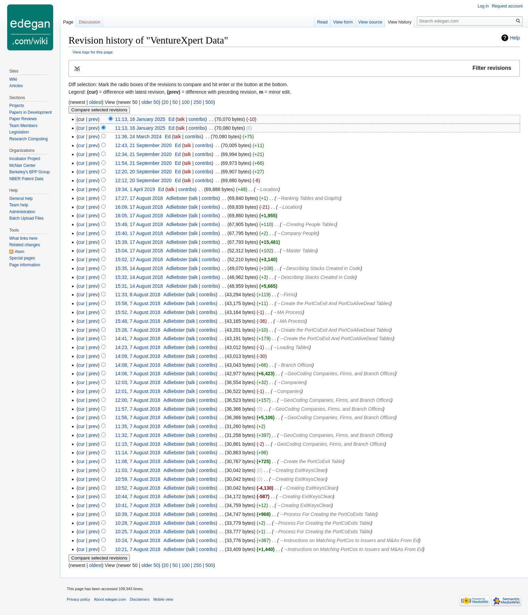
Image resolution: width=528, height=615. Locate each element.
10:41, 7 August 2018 (137, 505)
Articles (15, 85)
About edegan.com (110, 599)
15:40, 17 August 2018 (139, 233)
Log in (483, 6)
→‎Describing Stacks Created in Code (321, 268)
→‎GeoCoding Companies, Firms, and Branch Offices (339, 373)
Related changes (24, 244)
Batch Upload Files (26, 218)
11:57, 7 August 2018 (137, 409)
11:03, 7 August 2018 (137, 470)
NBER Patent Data (26, 178)
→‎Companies (290, 382)
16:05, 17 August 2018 (139, 215)
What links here (23, 238)
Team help (18, 205)
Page (68, 22)
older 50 (150, 102)
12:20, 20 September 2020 (143, 171)
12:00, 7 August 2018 (137, 400)
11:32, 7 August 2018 (137, 435)
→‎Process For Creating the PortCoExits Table (327, 514)
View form (343, 22)
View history (399, 22)
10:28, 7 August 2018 (137, 523)
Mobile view (163, 599)
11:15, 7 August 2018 (137, 444)
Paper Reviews (23, 118)
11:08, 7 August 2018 (137, 461)
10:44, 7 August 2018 (137, 496)
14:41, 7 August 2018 (137, 338)
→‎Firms (287, 294)
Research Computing (28, 139)
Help (515, 38)
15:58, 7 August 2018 (137, 303)
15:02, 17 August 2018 (139, 259)
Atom (19, 251)
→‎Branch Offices (294, 365)
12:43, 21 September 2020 (143, 145)
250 (197, 102)
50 (175, 102)
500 (209, 102)
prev (93, 119)
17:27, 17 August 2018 (139, 198)
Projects (16, 105)
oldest (95, 102)
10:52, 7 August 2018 (137, 488)
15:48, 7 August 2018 (137, 321)
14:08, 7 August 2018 (137, 365)
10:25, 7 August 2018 (137, 531)
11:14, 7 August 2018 (137, 452)
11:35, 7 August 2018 (137, 426)
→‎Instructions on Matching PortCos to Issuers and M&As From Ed (349, 540)
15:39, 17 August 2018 (139, 242)
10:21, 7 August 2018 (137, 549)
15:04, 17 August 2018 (139, 250)
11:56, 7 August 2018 (137, 417)
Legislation (19, 132)
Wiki (13, 79)
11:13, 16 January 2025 (140, 119)
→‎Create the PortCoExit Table (311, 461)
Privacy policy (78, 599)
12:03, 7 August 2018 (137, 382)
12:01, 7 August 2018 (137, 391)
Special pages (22, 258)
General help (21, 198)
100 (186, 102)
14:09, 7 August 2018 (137, 356)
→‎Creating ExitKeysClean (298, 470)
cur (81, 128)
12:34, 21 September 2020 (143, 154)
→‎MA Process (287, 312)
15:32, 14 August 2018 (139, 277)
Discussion (89, 22)
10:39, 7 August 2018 (137, 514)
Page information (24, 265)
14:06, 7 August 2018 (137, 373)
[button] (294, 68)
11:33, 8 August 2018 (137, 294)
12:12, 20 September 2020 (143, 180)
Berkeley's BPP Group (29, 172)
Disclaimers (140, 599)
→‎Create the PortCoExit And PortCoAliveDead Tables (333, 303)
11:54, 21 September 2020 (143, 163)
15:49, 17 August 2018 (139, 224)
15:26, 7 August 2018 (137, 330)
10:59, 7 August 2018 (137, 479)
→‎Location (266, 189)
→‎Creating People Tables (309, 224)
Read (322, 22)
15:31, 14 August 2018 (139, 286)
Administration (22, 211)
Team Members (23, 125)
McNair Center (22, 165)
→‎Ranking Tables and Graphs (308, 198)
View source (370, 22)
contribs (196, 119)
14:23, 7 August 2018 (137, 347)
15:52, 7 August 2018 (137, 312)
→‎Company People (296, 233)
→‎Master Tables (299, 250)
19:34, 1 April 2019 (135, 189)
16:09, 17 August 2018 (139, 207)
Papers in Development (30, 112)
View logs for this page (93, 52)
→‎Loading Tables (290, 347)
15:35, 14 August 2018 (139, 268)
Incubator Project (24, 158)
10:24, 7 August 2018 (137, 540)
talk (181, 119)
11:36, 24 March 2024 (138, 136)
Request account (507, 6)
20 (166, 102)
